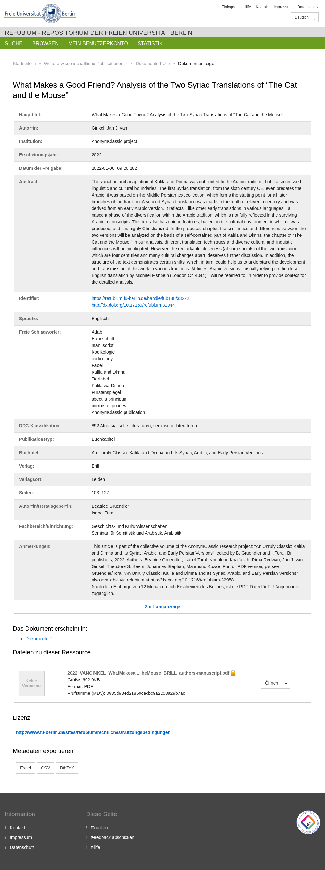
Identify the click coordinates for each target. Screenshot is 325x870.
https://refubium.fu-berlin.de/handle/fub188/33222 (140, 298)
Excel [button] (25, 767)
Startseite (22, 63)
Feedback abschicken (112, 837)
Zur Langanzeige (162, 606)
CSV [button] (45, 767)
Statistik (150, 43)
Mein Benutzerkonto (98, 43)
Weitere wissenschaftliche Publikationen (84, 63)
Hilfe (247, 7)
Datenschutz (308, 7)
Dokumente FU (151, 63)
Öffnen (271, 683)
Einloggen (230, 7)
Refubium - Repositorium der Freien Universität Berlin (98, 32)
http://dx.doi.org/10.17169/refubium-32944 (133, 305)
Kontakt (262, 7)
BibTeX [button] (67, 767)
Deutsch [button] (305, 17)
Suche (14, 43)
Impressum (283, 7)
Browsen (45, 43)
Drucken (99, 827)
